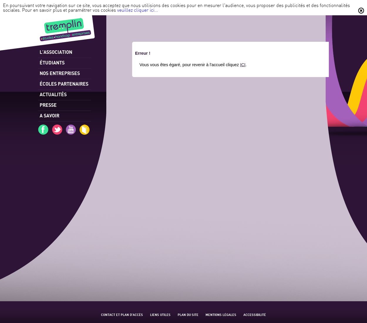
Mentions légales (221, 315)
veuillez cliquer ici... (137, 10)
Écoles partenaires (64, 83)
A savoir (49, 115)
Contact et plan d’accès (122, 315)
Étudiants (52, 62)
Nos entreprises (60, 73)
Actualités (53, 94)
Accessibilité (254, 315)
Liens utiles (160, 315)
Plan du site (188, 315)
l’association (56, 52)
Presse (48, 105)
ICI (242, 64)
